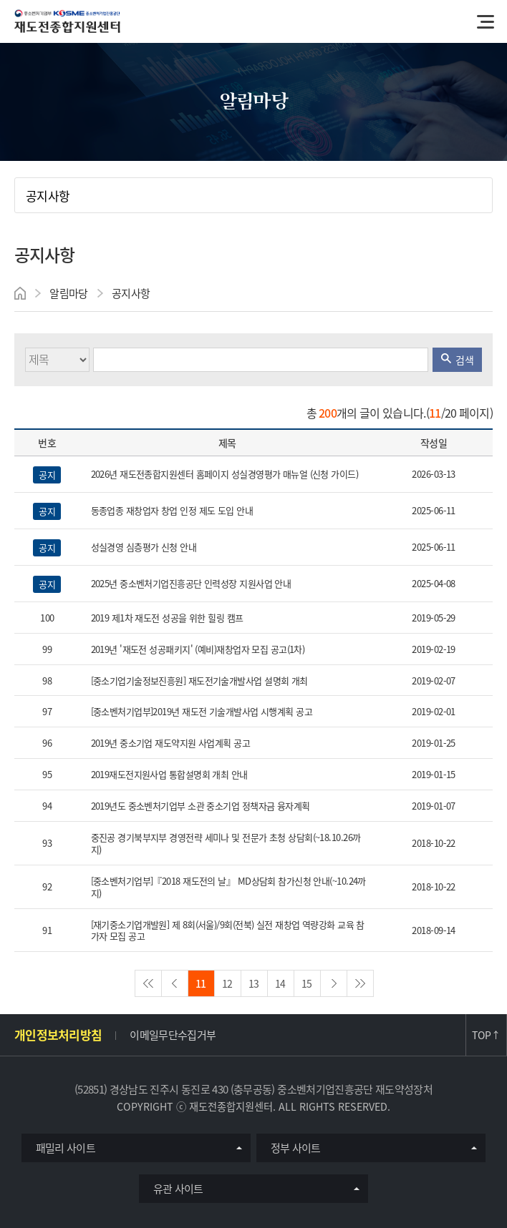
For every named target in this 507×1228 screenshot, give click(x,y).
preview (174, 983)
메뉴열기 (485, 21)
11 (200, 983)
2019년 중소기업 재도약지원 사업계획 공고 (171, 743)
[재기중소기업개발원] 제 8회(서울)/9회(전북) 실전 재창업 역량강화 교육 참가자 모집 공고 (227, 931)
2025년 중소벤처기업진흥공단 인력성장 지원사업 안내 (191, 584)
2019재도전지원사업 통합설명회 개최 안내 (169, 775)
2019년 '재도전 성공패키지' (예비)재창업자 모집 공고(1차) (198, 650)
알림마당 (68, 293)
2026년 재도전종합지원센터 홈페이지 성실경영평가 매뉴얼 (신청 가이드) (225, 474)
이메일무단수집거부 (173, 1035)
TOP (486, 1035)
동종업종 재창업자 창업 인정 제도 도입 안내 (172, 511)
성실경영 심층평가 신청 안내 (144, 547)
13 (253, 983)
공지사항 (47, 196)
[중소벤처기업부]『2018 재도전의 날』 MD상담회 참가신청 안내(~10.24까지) (228, 887)
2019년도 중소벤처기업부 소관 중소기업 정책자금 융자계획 (200, 806)
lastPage (360, 983)
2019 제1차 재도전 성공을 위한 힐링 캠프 (167, 618)
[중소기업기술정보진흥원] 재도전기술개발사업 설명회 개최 (199, 681)
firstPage (148, 983)
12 (227, 983)
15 (306, 983)
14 (280, 983)
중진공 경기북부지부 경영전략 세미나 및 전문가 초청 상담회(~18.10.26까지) (226, 844)
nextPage (333, 983)
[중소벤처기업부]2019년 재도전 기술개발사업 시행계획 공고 (202, 712)
